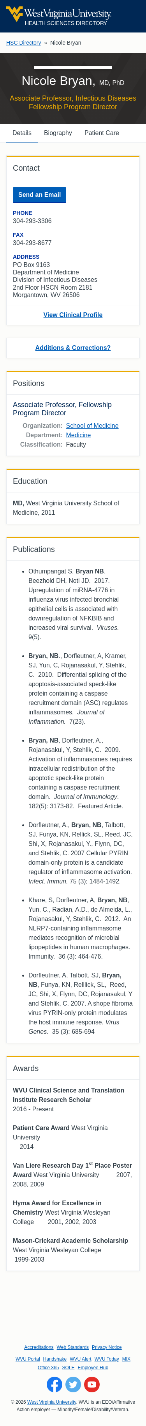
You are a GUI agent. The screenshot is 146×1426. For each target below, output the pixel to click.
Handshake (55, 1359)
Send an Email (39, 194)
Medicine (78, 435)
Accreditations (38, 1347)
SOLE (68, 1367)
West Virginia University (51, 1402)
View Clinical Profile (73, 315)
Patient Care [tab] (101, 133)
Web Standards (73, 1347)
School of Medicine (92, 425)
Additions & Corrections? (73, 347)
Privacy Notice (107, 1347)
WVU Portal (28, 1359)
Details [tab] (22, 133)
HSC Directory (23, 43)
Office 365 (48, 1367)
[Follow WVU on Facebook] (54, 1384)
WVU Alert (80, 1359)
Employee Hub (92, 1367)
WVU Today (107, 1359)
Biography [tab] (58, 133)
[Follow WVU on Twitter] (73, 1384)
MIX (126, 1359)
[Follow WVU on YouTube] (92, 1384)
